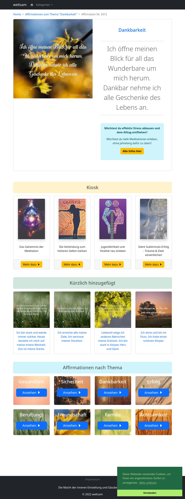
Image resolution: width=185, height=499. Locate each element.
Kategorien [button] (43, 5)
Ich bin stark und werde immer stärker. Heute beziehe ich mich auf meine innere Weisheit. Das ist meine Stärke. (31, 341)
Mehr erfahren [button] (148, 482)
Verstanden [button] (149, 493)
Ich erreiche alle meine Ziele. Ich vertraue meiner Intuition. (72, 337)
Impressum (92, 479)
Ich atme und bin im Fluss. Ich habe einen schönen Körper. (153, 337)
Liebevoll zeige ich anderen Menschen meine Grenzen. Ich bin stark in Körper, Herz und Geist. (113, 341)
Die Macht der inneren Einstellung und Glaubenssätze (92, 487)
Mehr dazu (31, 264)
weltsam (20, 4)
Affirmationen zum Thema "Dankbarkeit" (51, 14)
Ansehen (31, 392)
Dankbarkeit (132, 30)
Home (17, 14)
